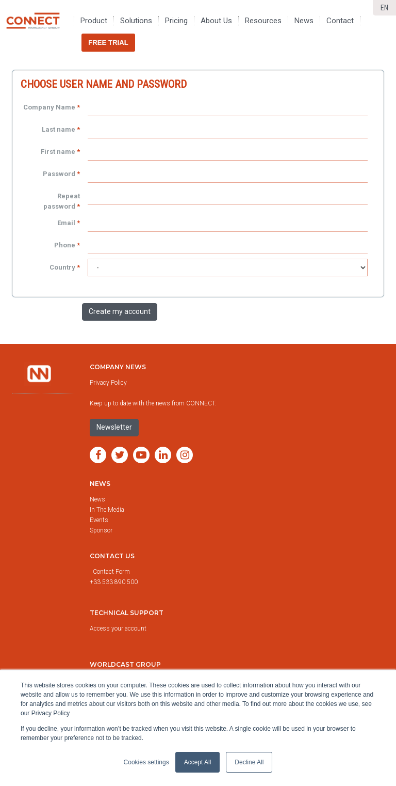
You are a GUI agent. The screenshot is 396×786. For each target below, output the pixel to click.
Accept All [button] (197, 762)
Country (62, 267)
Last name (58, 129)
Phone (64, 245)
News (100, 484)
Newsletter (114, 427)
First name (58, 151)
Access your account (118, 628)
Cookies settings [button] (146, 762)
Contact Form (112, 571)
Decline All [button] (249, 762)
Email (66, 223)
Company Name (49, 107)
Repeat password (61, 201)
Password (59, 174)
